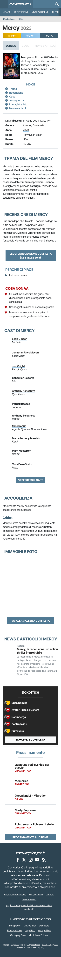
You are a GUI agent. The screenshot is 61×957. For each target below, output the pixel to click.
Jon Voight (18, 366)
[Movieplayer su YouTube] (37, 859)
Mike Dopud (19, 426)
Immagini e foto (18, 104)
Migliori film (40, 12)
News (6, 12)
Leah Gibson (19, 338)
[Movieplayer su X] (24, 859)
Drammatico (39, 125)
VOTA (49, 35)
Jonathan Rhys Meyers (25, 352)
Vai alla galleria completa (30, 620)
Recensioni (21, 12)
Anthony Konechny (23, 390)
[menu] (4, 4)
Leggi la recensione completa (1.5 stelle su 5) (31, 255)
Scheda (11, 45)
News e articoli (18, 108)
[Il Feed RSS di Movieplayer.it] (43, 859)
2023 (26, 130)
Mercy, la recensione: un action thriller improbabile (37, 650)
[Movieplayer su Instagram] (30, 859)
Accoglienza (16, 100)
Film (21, 19)
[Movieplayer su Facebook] (17, 859)
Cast (12, 96)
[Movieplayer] (30, 852)
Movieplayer (9, 19)
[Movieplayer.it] (20, 4)
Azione (27, 125)
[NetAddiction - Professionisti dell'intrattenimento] (38, 919)
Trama (13, 88)
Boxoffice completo (30, 739)
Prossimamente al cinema (30, 837)
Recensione (16, 92)
